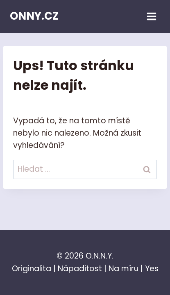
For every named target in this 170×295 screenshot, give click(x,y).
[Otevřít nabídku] (151, 16)
